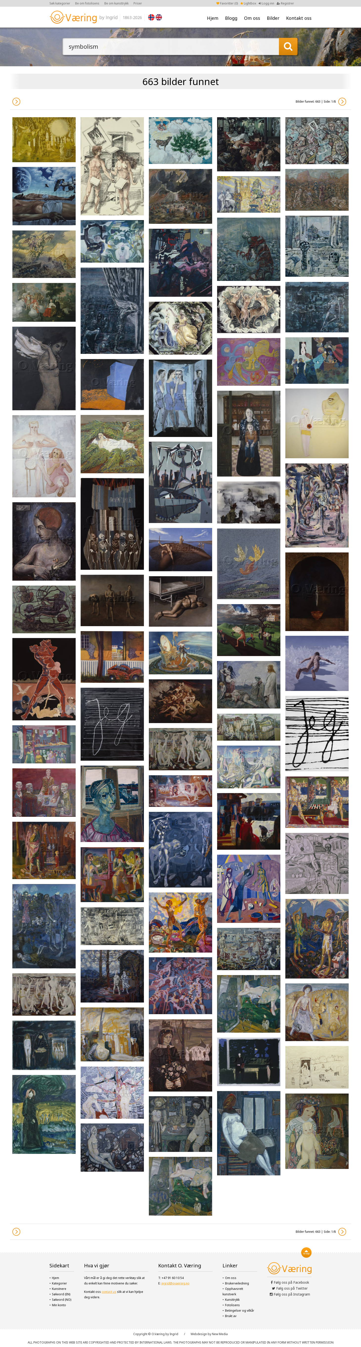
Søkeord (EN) (61, 1294)
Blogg (231, 18)
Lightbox (248, 3)
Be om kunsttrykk (116, 3)
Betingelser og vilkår (239, 1310)
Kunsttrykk (232, 1300)
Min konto (59, 1305)
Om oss (252, 18)
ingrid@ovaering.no (175, 1283)
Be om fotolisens (87, 3)
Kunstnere (59, 1289)
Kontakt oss (299, 18)
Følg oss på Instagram (290, 1294)
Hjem (212, 18)
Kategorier (59, 1283)
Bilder (273, 18)
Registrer (285, 3)
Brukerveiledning (237, 1283)
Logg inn (266, 3)
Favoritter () (227, 3)
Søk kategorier (59, 3)
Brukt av (230, 1316)
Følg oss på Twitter (290, 1288)
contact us (109, 1292)
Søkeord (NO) (61, 1300)
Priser (138, 3)
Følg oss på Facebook (290, 1282)
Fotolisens (232, 1305)
